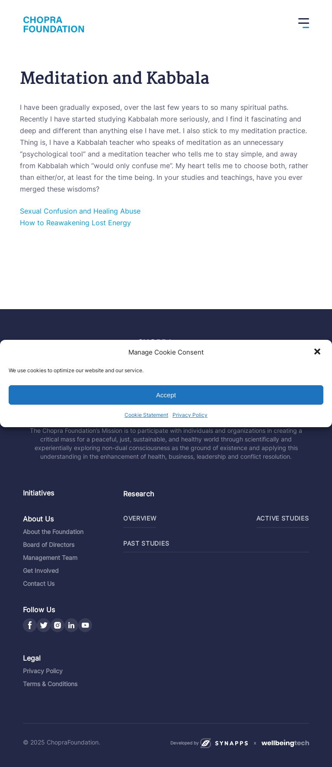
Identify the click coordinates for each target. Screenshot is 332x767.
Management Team (50, 557)
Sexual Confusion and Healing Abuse (80, 211)
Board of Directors (48, 544)
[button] (318, 352)
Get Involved (41, 570)
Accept (166, 395)
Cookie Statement (146, 415)
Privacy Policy (190, 415)
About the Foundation (53, 531)
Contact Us (38, 583)
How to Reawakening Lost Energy (75, 222)
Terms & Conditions (50, 683)
